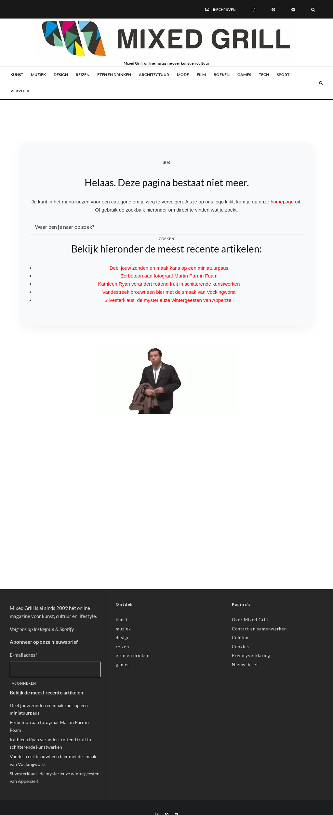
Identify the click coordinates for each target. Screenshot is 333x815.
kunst (16, 74)
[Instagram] (253, 9)
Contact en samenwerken (259, 628)
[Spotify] (293, 9)
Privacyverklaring (251, 655)
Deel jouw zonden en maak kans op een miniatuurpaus (169, 268)
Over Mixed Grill (250, 619)
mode (183, 74)
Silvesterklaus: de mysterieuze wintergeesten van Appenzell (169, 300)
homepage (282, 201)
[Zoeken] (313, 9)
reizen (82, 74)
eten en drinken (114, 74)
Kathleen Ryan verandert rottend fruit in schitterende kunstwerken (169, 284)
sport (283, 74)
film (201, 74)
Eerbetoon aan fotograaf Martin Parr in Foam (169, 275)
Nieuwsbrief (245, 664)
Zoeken (167, 239)
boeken (222, 74)
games (244, 74)
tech (264, 74)
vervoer (19, 90)
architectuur (154, 74)
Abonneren (24, 683)
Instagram (44, 629)
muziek (38, 74)
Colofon (240, 637)
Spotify (67, 629)
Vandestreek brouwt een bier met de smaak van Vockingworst (169, 292)
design (61, 74)
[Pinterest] (273, 9)
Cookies (240, 646)
